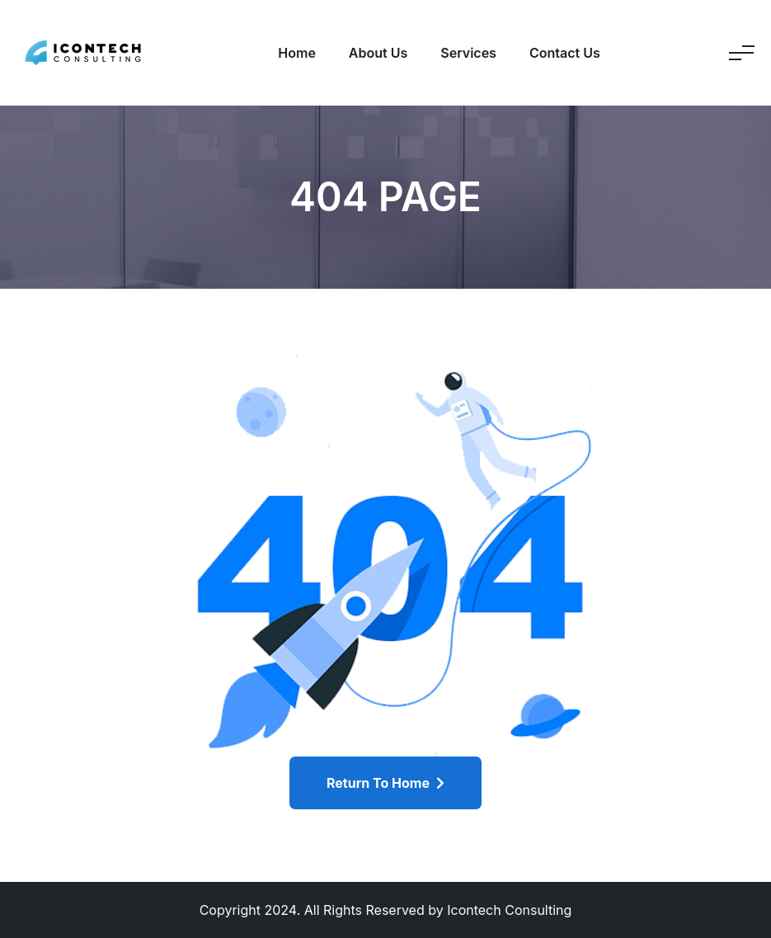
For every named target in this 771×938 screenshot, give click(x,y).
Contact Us (564, 53)
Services (468, 53)
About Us (378, 53)
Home (297, 53)
